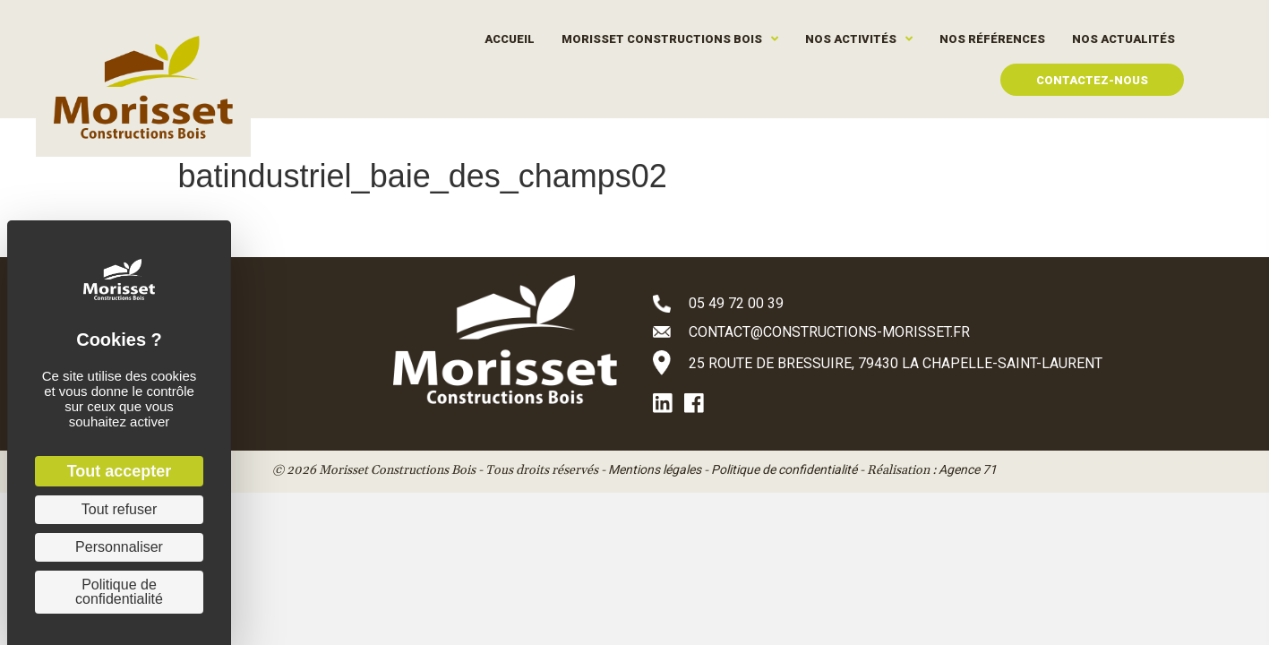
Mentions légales (654, 469)
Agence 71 (968, 469)
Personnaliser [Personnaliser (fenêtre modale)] (119, 547)
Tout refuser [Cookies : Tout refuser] (119, 509)
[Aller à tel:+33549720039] (903, 303)
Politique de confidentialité (784, 469)
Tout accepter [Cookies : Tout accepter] (119, 471)
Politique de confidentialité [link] (119, 591)
